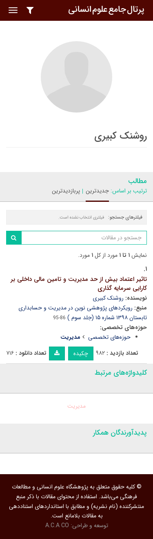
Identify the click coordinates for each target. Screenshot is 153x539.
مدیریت (76, 406)
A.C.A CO (57, 525)
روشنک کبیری (108, 298)
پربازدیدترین (66, 190)
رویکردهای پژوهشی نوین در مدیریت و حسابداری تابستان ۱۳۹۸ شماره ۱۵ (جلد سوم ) (82, 312)
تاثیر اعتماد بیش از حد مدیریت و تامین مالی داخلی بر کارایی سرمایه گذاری (79, 284)
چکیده (80, 353)
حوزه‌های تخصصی (109, 337)
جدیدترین (97, 190)
